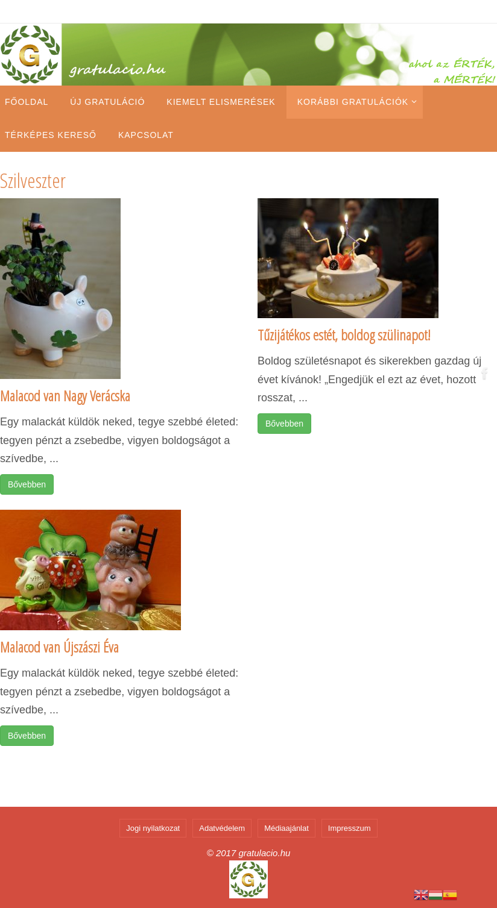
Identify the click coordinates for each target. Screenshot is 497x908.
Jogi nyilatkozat (153, 828)
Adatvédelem (222, 828)
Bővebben (27, 484)
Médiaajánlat (286, 828)
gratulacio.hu (264, 853)
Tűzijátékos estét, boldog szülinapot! (344, 335)
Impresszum (349, 828)
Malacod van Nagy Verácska (65, 395)
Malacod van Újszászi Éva (59, 647)
